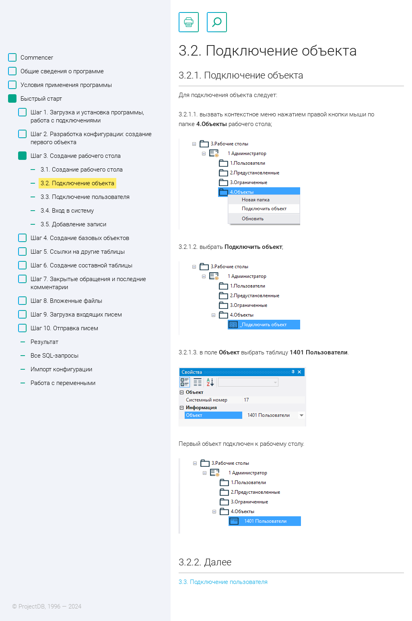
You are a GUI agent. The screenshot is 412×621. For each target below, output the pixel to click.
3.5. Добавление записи (73, 224)
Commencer (36, 57)
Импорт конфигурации (61, 369)
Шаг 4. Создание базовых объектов (79, 238)
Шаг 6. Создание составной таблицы (80, 265)
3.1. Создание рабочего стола (82, 169)
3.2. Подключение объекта (77, 183)
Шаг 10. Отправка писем (63, 328)
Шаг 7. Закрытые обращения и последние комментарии (87, 283)
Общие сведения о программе (61, 71)
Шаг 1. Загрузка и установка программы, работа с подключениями (86, 116)
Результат (44, 342)
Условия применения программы (65, 85)
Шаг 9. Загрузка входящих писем (75, 314)
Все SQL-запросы (54, 355)
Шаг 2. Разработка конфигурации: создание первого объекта (90, 138)
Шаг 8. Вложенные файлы (65, 300)
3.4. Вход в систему (67, 210)
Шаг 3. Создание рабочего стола (75, 155)
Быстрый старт (40, 98)
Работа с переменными (63, 383)
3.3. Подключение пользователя (85, 197)
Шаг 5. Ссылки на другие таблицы (77, 251)
